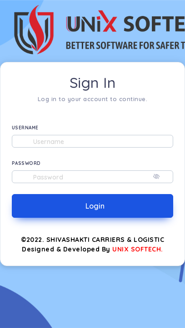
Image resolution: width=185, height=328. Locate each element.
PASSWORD (26, 163)
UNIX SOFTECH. (137, 249)
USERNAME (25, 128)
